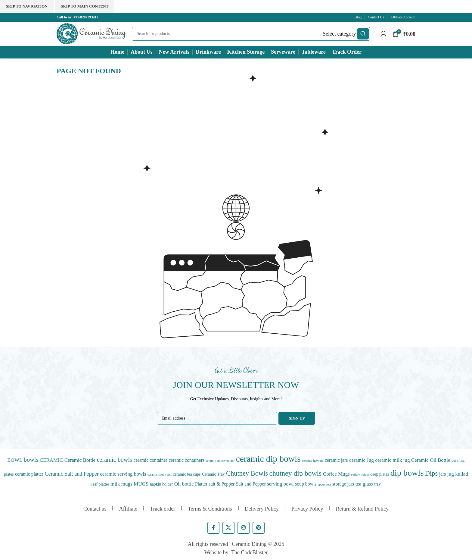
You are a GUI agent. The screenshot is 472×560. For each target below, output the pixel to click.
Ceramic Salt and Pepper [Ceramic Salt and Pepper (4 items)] (72, 474)
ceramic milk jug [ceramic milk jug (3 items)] (392, 460)
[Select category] (339, 34)
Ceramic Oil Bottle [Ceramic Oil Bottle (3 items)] (430, 460)
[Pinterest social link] (259, 528)
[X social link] (228, 528)
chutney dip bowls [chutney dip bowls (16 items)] (295, 473)
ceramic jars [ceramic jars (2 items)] (336, 460)
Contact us (95, 509)
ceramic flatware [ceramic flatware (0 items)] (312, 460)
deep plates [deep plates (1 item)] (379, 474)
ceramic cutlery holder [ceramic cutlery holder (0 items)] (220, 460)
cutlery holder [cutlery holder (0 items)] (360, 474)
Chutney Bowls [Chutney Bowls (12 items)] (247, 473)
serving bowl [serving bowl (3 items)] (280, 484)
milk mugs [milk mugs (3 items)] (121, 484)
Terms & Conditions (210, 509)
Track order (162, 509)
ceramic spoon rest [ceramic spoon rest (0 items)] (160, 474)
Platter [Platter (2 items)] (201, 483)
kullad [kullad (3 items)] (461, 474)
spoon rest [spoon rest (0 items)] (324, 484)
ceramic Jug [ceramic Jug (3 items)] (361, 460)
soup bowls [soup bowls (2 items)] (305, 483)
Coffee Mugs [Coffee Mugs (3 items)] (336, 474)
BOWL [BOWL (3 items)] (14, 460)
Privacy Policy (307, 509)
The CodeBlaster (249, 552)
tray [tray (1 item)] (377, 484)
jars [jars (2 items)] (442, 474)
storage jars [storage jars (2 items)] (343, 483)
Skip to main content (84, 6)
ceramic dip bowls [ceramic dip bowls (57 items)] (268, 459)
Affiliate (128, 509)
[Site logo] (91, 33)
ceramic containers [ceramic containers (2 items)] (186, 460)
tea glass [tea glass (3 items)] (364, 484)
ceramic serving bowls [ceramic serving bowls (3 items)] (123, 474)
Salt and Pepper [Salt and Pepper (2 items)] (251, 483)
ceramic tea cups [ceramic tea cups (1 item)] (186, 474)
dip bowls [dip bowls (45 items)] (407, 472)
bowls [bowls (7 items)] (31, 459)
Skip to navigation (27, 6)
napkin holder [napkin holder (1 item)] (161, 484)
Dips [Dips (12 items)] (431, 473)
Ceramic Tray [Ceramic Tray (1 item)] (213, 474)
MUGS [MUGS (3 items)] (141, 484)
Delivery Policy (262, 509)
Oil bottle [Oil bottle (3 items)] (184, 484)
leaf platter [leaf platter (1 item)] (100, 484)
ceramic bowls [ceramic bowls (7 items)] (114, 459)
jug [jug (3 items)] (450, 474)
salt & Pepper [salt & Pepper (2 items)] (222, 483)
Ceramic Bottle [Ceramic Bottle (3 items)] (79, 460)
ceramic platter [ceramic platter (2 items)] (29, 474)
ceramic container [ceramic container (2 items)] (150, 460)
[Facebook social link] (213, 528)
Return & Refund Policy (362, 509)
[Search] (251, 34)
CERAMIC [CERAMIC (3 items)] (51, 460)
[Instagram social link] (244, 528)
